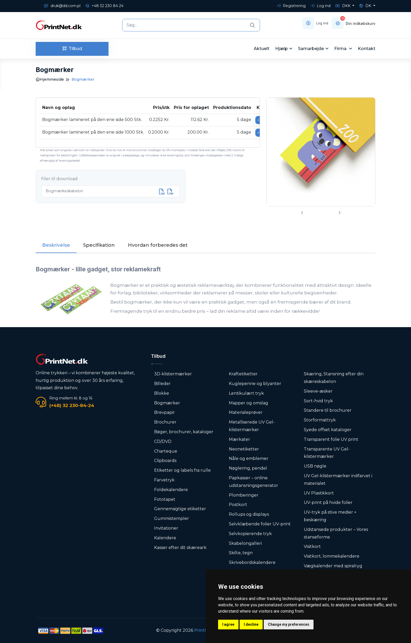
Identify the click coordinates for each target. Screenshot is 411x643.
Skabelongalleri (245, 543)
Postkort (238, 504)
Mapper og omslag (248, 402)
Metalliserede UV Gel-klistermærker (252, 426)
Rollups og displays (249, 514)
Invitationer (166, 528)
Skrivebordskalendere (252, 562)
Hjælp (281, 48)
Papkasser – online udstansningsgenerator (253, 481)
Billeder (162, 383)
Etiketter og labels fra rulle (182, 470)
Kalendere (165, 537)
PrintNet (203, 630)
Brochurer (165, 422)
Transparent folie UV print (331, 439)
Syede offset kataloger (327, 429)
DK (365, 5)
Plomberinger (243, 495)
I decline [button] (251, 624)
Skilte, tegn (241, 552)
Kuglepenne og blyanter (255, 383)
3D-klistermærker (173, 373)
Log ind (321, 5)
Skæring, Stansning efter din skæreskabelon (334, 377)
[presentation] (302, 213)
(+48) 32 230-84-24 (71, 405)
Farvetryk (164, 479)
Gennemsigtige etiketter (180, 508)
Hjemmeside (50, 79)
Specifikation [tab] (99, 245)
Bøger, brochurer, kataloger (183, 431)
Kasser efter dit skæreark (180, 547)
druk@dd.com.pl (62, 5)
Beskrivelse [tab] (56, 245)
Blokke (161, 393)
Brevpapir (164, 412)
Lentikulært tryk (246, 393)
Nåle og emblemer (248, 458)
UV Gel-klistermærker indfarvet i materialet (338, 479)
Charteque (165, 451)
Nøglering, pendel (248, 468)
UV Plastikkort (319, 493)
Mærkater (239, 439)
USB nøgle (315, 466)
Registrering (291, 5)
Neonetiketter (244, 449)
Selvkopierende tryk (250, 533)
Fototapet (164, 499)
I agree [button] (228, 624)
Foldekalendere (171, 489)
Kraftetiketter (243, 373)
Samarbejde (311, 48)
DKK (343, 5)
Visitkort (312, 546)
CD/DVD (162, 441)
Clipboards (165, 460)
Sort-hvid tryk (318, 400)
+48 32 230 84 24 (104, 5)
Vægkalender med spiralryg (333, 565)
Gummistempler (171, 518)
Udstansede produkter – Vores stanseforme (336, 533)
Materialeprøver (246, 412)
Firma (341, 48)
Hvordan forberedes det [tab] (158, 245)
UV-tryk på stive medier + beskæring (330, 516)
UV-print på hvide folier (328, 502)
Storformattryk (320, 419)
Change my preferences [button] (288, 624)
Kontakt (366, 48)
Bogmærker (167, 402)
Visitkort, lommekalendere (331, 556)
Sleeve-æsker (318, 391)
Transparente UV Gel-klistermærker (327, 453)
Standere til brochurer (327, 410)
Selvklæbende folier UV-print (260, 523)
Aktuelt (261, 48)
